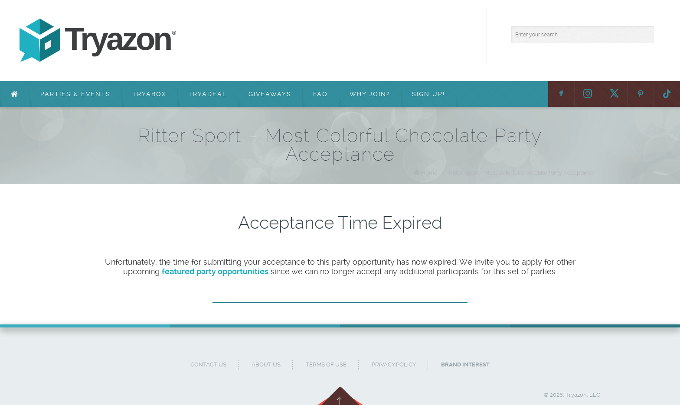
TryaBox (149, 94)
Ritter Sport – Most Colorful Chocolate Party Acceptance (522, 172)
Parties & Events (75, 94)
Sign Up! (428, 94)
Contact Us (208, 364)
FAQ (320, 94)
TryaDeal (207, 94)
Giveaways (269, 94)
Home (429, 172)
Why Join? (370, 94)
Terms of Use (326, 364)
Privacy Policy (394, 364)
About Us (266, 364)
